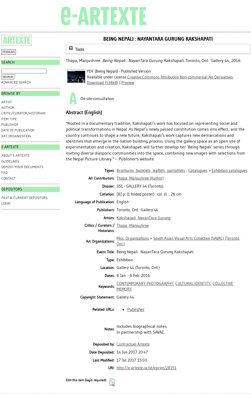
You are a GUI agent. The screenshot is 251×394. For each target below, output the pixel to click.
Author (7, 108)
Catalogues (197, 170)
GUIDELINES (10, 161)
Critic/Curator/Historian (23, 113)
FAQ (4, 173)
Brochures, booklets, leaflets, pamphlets (151, 170)
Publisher (9, 125)
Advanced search (16, 82)
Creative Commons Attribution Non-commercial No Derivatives (180, 77)
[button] (112, 382)
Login (5, 203)
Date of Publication (18, 130)
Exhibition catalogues (229, 170)
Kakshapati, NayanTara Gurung (144, 217)
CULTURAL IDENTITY (192, 283)
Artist (6, 102)
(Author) (140, 178)
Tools (76, 49)
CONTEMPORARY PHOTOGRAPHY (145, 283)
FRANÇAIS (8, 52)
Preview (127, 82)
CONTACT (8, 178)
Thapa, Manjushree (133, 225)
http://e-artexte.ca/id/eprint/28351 (147, 368)
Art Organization (16, 136)
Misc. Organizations (133, 238)
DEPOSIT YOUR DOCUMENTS (22, 167)
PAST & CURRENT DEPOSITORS (24, 198)
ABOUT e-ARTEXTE (15, 155)
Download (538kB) (102, 82)
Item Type (9, 119)
